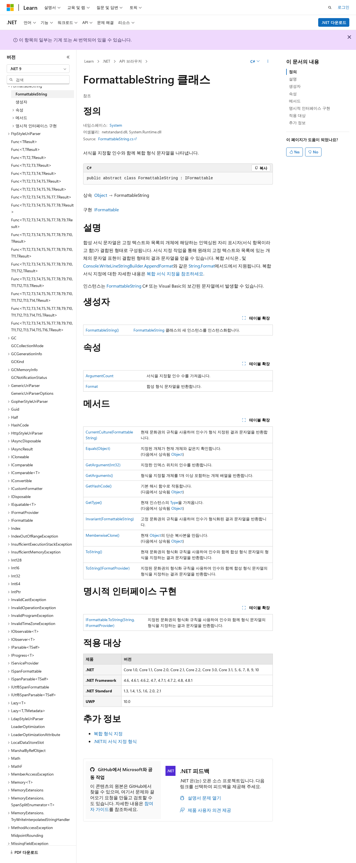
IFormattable (106, 209)
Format (92, 386)
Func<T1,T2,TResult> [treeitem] (28, 157)
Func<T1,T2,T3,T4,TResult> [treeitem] (33, 173)
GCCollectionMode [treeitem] (27, 345)
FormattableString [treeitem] (31, 94)
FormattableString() (102, 330)
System (116, 125)
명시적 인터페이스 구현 (309, 108)
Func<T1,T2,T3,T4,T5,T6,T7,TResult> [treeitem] (41, 197)
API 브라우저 (130, 61)
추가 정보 (297, 122)
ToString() (94, 551)
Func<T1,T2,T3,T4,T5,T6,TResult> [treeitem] (38, 189)
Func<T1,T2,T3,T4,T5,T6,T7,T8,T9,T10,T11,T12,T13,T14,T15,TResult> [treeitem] (42, 312)
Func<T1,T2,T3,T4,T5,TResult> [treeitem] (36, 181)
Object (100, 195)
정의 (293, 71)
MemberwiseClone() (102, 535)
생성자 (295, 86)
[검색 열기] (329, 8)
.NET (106, 61)
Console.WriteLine (100, 266)
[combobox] (38, 68)
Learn (89, 61)
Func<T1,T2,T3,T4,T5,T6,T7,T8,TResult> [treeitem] (42, 208)
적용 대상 (297, 115)
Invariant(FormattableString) (110, 518)
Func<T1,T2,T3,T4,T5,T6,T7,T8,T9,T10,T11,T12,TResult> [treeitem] (42, 267)
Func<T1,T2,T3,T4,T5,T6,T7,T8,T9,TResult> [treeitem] (42, 223)
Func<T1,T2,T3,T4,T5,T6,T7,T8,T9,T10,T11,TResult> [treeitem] (42, 253)
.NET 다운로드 (334, 22)
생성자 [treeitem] (21, 101)
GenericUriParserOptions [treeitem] (32, 393)
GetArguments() (99, 475)
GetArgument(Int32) (103, 464)
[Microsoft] (10, 7)
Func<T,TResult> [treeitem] (25, 149)
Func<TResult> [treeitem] (24, 141)
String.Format (202, 266)
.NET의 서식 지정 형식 (115, 741)
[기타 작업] (268, 61)
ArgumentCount (99, 375)
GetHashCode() (99, 486)
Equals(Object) (98, 448)
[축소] (68, 57)
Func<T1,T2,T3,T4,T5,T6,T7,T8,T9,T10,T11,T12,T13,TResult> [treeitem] (42, 282)
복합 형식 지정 (108, 733)
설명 (293, 79)
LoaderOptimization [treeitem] (28, 726)
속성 (293, 93)
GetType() (94, 502)
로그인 (343, 7)
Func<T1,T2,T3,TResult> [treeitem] (31, 165)
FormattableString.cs (116, 138)
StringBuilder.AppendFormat (145, 266)
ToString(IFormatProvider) (108, 568)
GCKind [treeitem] (17, 361)
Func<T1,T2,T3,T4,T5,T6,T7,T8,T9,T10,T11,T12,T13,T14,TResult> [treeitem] (42, 297)
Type (174, 502)
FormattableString (124, 286)
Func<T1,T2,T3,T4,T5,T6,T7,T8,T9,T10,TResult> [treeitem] (42, 238)
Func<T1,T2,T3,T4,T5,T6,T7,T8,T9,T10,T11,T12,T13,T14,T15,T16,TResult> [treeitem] (42, 326)
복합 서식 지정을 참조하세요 (175, 273)
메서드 (295, 101)
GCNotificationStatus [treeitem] (29, 377)
